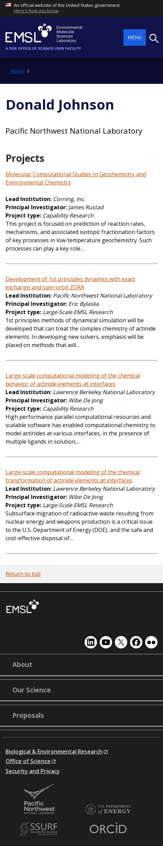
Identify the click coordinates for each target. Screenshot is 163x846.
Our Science (31, 690)
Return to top (23, 574)
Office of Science (28, 761)
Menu (135, 37)
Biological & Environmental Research (54, 751)
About (22, 664)
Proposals (28, 715)
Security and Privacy (33, 771)
